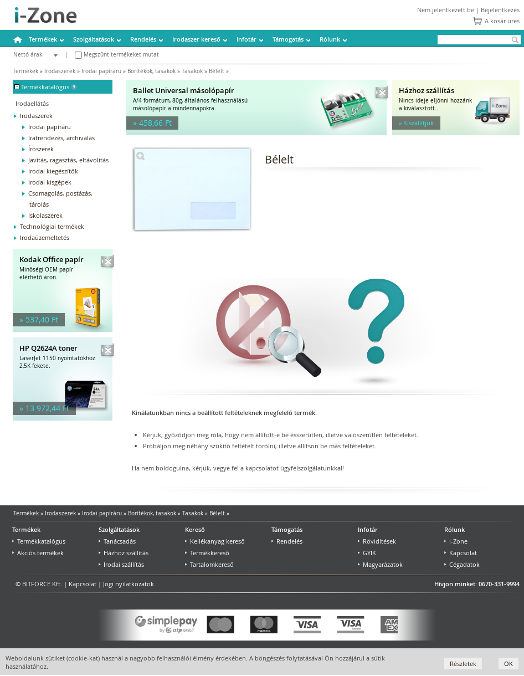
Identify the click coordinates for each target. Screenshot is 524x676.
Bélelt (216, 71)
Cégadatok (462, 564)
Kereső (195, 529)
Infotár (246, 39)
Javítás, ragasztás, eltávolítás (68, 160)
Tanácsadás (117, 541)
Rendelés (143, 39)
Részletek (463, 663)
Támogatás (288, 39)
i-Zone (456, 541)
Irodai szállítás (121, 564)
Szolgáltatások (93, 39)
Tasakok (192, 71)
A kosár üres (502, 21)
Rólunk (330, 39)
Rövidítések (377, 541)
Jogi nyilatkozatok (128, 584)
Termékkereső (207, 553)
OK (508, 663)
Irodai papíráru (101, 71)
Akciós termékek (38, 553)
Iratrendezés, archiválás (61, 138)
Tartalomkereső (209, 564)
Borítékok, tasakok (151, 71)
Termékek (43, 39)
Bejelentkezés (500, 10)
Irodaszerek (59, 71)
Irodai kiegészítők (53, 171)
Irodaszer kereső (196, 39)
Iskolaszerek (45, 215)
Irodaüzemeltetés (44, 237)
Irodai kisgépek (49, 182)
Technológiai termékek (52, 226)
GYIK (367, 553)
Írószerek (41, 149)
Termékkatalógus (38, 541)
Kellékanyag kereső (215, 541)
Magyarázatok (380, 564)
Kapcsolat (460, 553)
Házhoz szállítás (123, 553)
